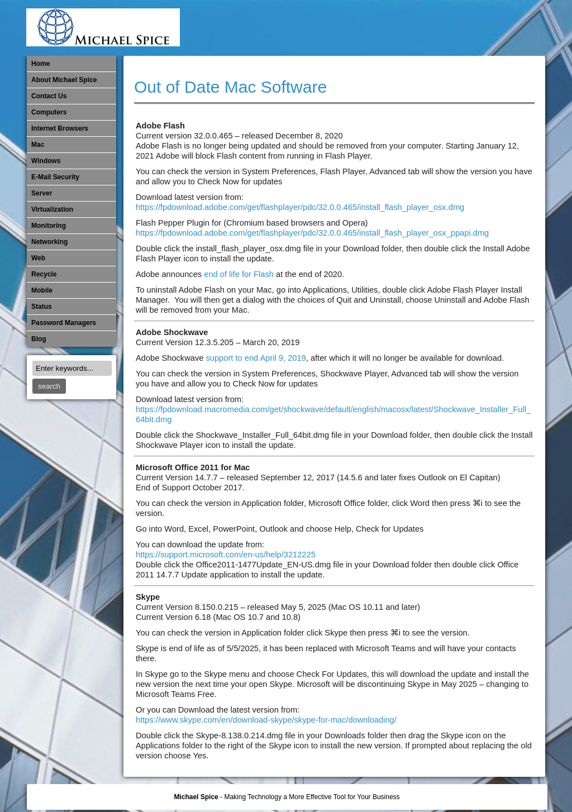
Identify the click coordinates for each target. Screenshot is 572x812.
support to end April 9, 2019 (256, 358)
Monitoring (442, 28)
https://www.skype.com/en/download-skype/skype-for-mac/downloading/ (266, 719)
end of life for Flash (239, 274)
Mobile (423, 28)
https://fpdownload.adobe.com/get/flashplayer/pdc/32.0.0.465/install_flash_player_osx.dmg (300, 207)
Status (41, 307)
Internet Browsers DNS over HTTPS (368, 28)
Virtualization (52, 209)
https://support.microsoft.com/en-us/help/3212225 (226, 554)
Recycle (43, 274)
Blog (38, 339)
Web (38, 258)
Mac (37, 145)
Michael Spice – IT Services (405, 28)
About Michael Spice (64, 80)
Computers (48, 112)
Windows (46, 161)
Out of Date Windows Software (497, 28)
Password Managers (515, 28)
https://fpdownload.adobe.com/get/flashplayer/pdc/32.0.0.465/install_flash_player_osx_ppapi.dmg (312, 232)
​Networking (460, 28)
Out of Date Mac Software (478, 28)
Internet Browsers (59, 128)
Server (41, 193)
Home (40, 64)
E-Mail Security (349, 28)
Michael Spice (196, 797)
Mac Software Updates (386, 28)
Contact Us (48, 96)
